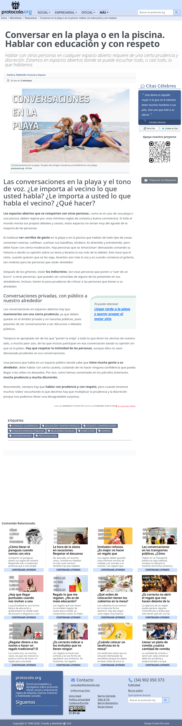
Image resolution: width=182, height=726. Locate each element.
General (106, 430)
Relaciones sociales (62, 430)
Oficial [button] (87, 12)
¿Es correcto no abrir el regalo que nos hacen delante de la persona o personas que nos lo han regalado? (156, 602)
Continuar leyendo (24, 569)
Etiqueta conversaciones (101, 425)
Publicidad (134, 685)
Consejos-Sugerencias (25, 425)
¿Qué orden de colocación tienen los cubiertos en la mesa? (112, 597)
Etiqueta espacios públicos (28, 430)
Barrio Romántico (108, 703)
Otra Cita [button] (149, 128)
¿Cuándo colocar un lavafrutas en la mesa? (111, 645)
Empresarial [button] (65, 12)
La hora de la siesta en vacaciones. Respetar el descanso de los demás (68, 552)
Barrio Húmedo (107, 696)
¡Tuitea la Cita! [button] (170, 128)
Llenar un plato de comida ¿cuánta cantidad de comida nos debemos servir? (156, 647)
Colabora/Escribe (78, 703)
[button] (69, 126)
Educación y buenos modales (62, 425)
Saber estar (88, 430)
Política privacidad (79, 699)
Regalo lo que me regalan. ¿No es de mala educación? (66, 597)
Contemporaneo (22, 435)
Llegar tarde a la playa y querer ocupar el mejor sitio (112, 314)
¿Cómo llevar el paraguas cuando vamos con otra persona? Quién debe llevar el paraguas (23, 553)
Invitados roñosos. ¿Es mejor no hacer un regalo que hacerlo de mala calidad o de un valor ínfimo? (112, 555)
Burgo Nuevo (105, 706)
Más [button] (103, 12)
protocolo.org (48, 435)
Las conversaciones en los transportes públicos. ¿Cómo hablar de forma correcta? (155, 553)
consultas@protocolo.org (85, 685)
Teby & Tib (104, 699)
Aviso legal (75, 696)
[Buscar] (155, 12)
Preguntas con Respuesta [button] (159, 180)
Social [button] (43, 12)
